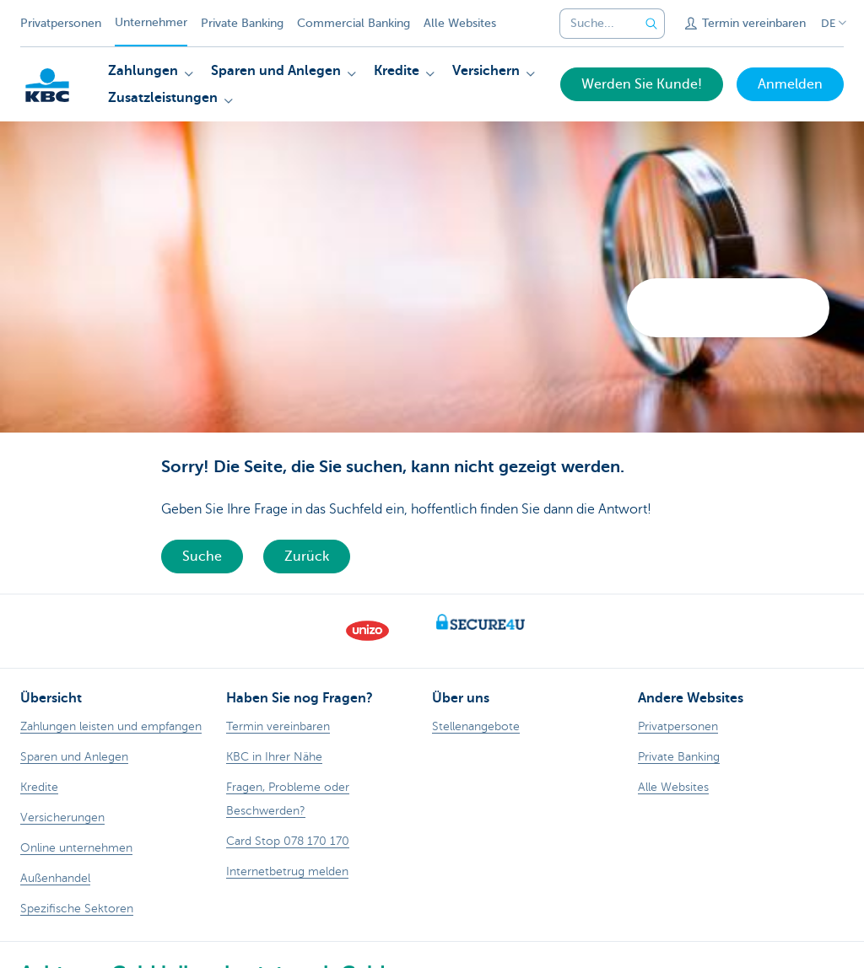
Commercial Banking (353, 23)
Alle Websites (460, 23)
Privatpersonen (60, 23)
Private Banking (242, 23)
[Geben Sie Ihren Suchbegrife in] (651, 23)
